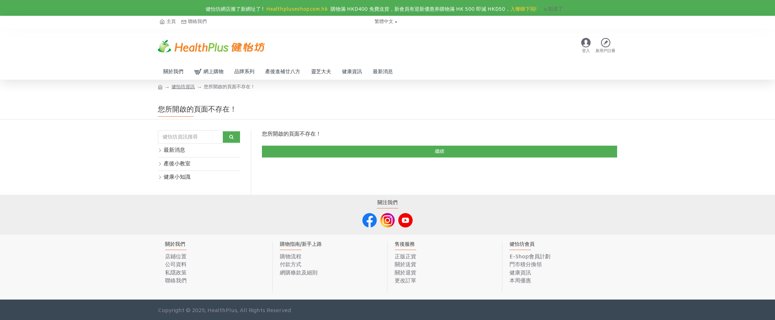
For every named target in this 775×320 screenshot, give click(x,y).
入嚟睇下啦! (523, 9)
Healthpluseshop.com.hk (297, 9)
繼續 (439, 152)
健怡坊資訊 (183, 87)
